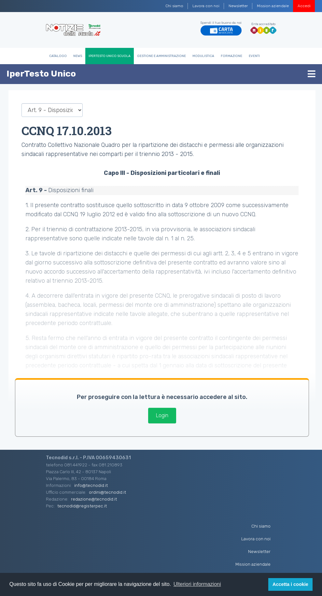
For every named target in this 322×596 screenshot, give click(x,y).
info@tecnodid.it (91, 485)
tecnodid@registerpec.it (82, 505)
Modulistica (203, 56)
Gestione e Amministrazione (161, 56)
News (77, 56)
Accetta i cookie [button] (290, 584)
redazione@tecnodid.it (94, 499)
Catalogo (58, 56)
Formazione (231, 56)
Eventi (254, 56)
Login (162, 415)
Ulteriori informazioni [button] (197, 584)
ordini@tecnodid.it (107, 492)
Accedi (304, 6)
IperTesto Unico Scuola (110, 56)
